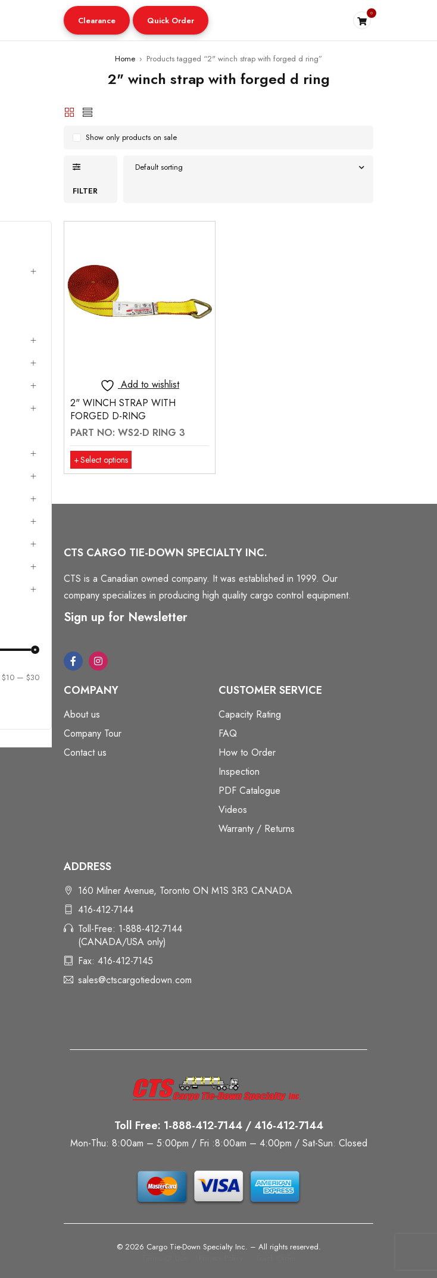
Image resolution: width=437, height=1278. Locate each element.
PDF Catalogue (249, 790)
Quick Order (170, 20)
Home (125, 58)
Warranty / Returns (256, 829)
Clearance (97, 20)
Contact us (85, 752)
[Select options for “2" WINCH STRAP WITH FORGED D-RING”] (101, 460)
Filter (85, 191)
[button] (97, 20)
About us (82, 714)
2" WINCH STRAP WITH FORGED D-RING (123, 409)
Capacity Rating (249, 714)
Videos (232, 809)
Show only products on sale (131, 137)
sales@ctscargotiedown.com (135, 980)
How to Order (247, 752)
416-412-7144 (105, 910)
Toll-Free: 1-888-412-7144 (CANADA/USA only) (130, 935)
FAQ (227, 733)
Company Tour (92, 733)
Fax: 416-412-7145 (115, 961)
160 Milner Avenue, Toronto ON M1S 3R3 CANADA (185, 890)
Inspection (239, 771)
